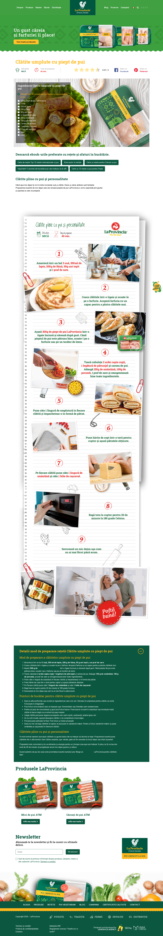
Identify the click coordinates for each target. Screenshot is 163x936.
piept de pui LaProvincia (49, 668)
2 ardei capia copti (28, 123)
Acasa (26, 905)
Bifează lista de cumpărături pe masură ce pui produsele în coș (44, 95)
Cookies (19, 932)
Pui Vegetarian (67, 905)
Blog (106, 7)
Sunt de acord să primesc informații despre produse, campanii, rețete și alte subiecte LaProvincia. (48, 860)
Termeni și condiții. (48, 862)
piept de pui (89, 752)
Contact (135, 905)
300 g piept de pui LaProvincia (33, 101)
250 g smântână (27, 118)
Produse (29, 7)
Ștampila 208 (54, 926)
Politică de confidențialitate (27, 929)
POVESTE (59, 916)
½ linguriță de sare (28, 115)
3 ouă (23, 104)
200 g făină (25, 109)
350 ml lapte (26, 106)
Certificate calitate (114, 905)
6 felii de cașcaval (28, 129)
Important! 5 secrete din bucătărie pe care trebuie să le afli (42, 169)
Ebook (47, 7)
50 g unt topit (26, 112)
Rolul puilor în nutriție (72, 162)
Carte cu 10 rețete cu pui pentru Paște (87, 169)
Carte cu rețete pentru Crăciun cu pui (102, 162)
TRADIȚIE (79, 916)
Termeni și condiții (23, 926)
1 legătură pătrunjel (29, 126)
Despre (20, 7)
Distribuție (56, 7)
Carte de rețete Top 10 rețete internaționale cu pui (38, 162)
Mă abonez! (73, 852)
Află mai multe (30, 821)
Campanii (125, 7)
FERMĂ (98, 916)
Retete (51, 905)
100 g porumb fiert (28, 121)
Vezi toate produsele (26, 41)
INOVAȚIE (118, 916)
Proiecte (114, 7)
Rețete (39, 7)
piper (23, 135)
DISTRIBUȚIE (141, 916)
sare (22, 132)
